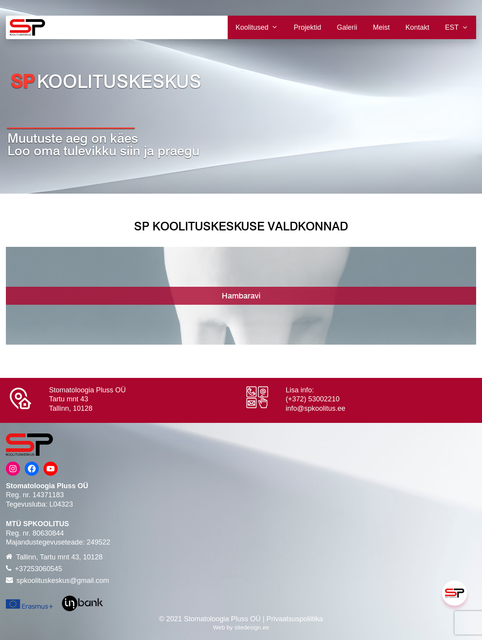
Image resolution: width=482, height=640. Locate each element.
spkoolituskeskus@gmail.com (62, 580)
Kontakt (417, 27)
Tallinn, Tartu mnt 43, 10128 (59, 557)
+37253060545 (38, 569)
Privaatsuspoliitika (294, 619)
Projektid (307, 27)
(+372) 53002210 (313, 399)
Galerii (347, 27)
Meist (381, 27)
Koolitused (261, 27)
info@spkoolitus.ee (315, 408)
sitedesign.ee (251, 627)
